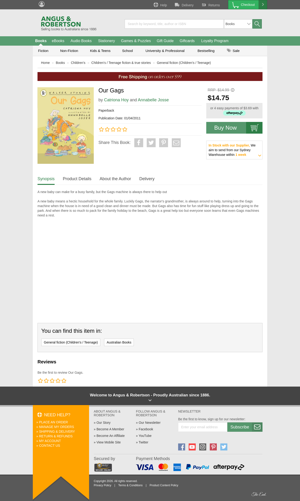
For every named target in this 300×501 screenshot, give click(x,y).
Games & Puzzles (136, 41)
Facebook (146, 429)
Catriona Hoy (116, 100)
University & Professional (165, 51)
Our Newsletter (150, 422)
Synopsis (46, 178)
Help (160, 4)
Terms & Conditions (130, 485)
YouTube (145, 436)
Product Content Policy (164, 485)
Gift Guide (165, 41)
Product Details (77, 178)
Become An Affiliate (111, 436)
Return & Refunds (56, 436)
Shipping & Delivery (57, 431)
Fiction (43, 51)
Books (41, 41)
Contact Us (49, 445)
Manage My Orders (56, 427)
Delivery (184, 4)
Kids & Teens (100, 51)
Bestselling (206, 51)
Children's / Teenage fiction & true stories (121, 63)
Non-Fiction (69, 51)
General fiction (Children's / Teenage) (184, 63)
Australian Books (119, 342)
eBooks (58, 41)
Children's (78, 63)
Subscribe (246, 427)
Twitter (143, 442)
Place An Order (53, 422)
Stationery (106, 41)
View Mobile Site (109, 442)
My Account (50, 441)
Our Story (104, 422)
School (127, 51)
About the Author (115, 178)
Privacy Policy (102, 485)
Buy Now (238, 128)
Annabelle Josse (153, 100)
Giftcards (187, 41)
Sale (233, 51)
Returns (210, 4)
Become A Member (110, 429)
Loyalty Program (215, 41)
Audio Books (81, 41)
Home (45, 63)
